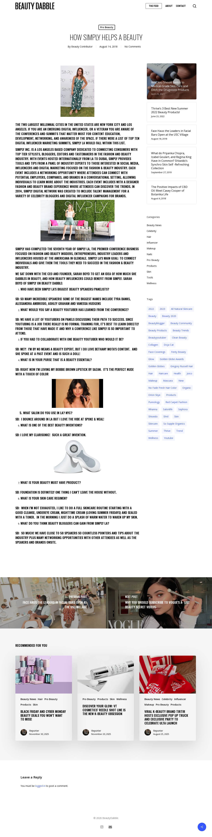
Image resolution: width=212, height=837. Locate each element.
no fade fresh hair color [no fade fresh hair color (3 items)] (162, 387)
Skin (149, 271)
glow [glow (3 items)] (151, 359)
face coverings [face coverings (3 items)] (156, 352)
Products (152, 265)
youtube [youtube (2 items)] (168, 438)
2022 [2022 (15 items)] (151, 308)
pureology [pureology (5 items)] (154, 402)
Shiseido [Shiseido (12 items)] (153, 416)
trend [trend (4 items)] (179, 430)
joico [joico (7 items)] (189, 373)
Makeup (151, 248)
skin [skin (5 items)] (176, 416)
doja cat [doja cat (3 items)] (169, 344)
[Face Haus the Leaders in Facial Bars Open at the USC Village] (53, 602)
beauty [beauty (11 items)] (152, 316)
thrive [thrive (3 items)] (167, 430)
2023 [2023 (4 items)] (162, 308)
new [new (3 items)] (181, 380)
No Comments (132, 46)
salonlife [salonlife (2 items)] (168, 409)
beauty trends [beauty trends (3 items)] (181, 330)
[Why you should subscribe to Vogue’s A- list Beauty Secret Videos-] (159, 602)
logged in (40, 785)
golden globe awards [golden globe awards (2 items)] (172, 359)
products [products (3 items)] (171, 395)
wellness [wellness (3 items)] (153, 438)
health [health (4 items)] (177, 373)
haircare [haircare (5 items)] (163, 373)
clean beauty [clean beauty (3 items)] (179, 337)
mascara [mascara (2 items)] (168, 380)
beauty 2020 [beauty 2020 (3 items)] (169, 316)
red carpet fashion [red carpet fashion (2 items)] (176, 402)
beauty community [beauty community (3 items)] (181, 323)
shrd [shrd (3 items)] (165, 416)
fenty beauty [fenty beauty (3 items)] (178, 352)
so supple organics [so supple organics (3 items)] (174, 423)
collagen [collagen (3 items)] (153, 344)
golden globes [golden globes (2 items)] (156, 366)
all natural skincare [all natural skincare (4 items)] (181, 308)
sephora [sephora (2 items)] (183, 409)
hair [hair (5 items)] (150, 373)
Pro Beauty (106, 27)
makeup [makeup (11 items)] (152, 380)
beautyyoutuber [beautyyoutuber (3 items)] (157, 337)
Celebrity (151, 231)
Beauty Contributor (81, 46)
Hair (149, 236)
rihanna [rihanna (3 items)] (152, 409)
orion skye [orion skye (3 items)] (154, 395)
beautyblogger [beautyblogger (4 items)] (156, 323)
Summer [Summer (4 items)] (153, 430)
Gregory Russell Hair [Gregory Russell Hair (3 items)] (181, 366)
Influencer (152, 242)
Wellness (151, 283)
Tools (150, 277)
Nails (149, 254)
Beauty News (154, 225)
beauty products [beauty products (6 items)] (157, 330)
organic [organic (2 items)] (186, 387)
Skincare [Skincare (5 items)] (153, 423)
